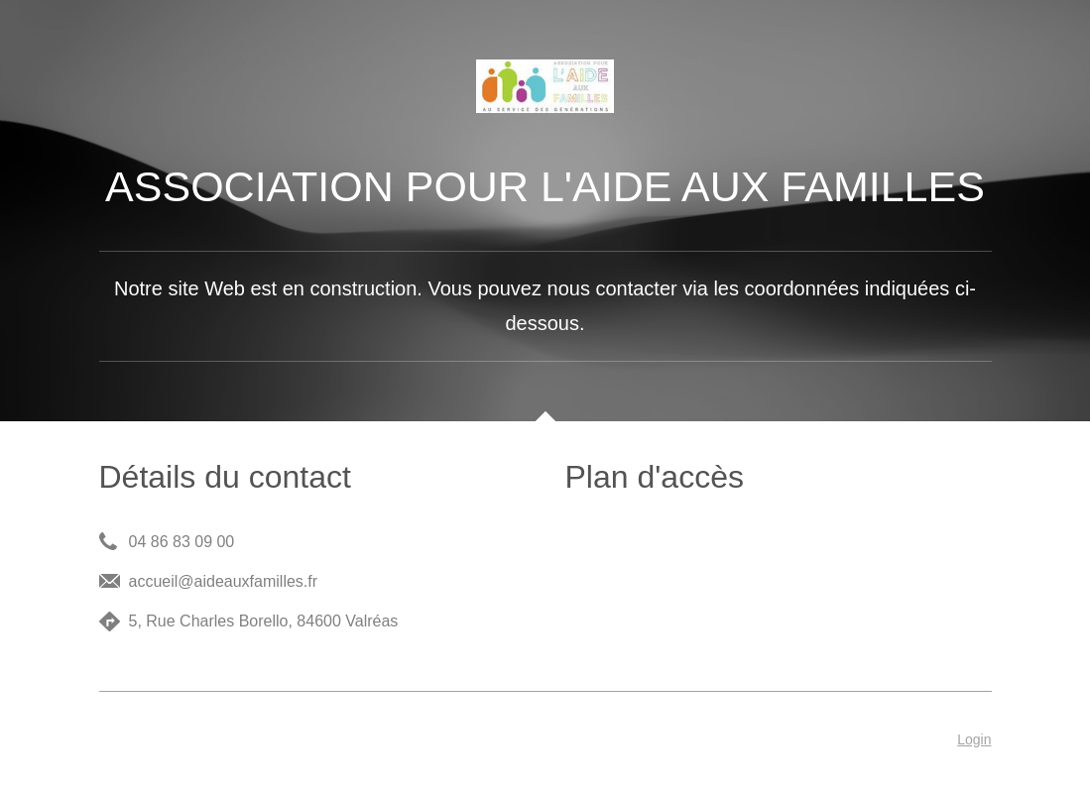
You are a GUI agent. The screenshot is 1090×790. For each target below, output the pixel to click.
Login (974, 739)
